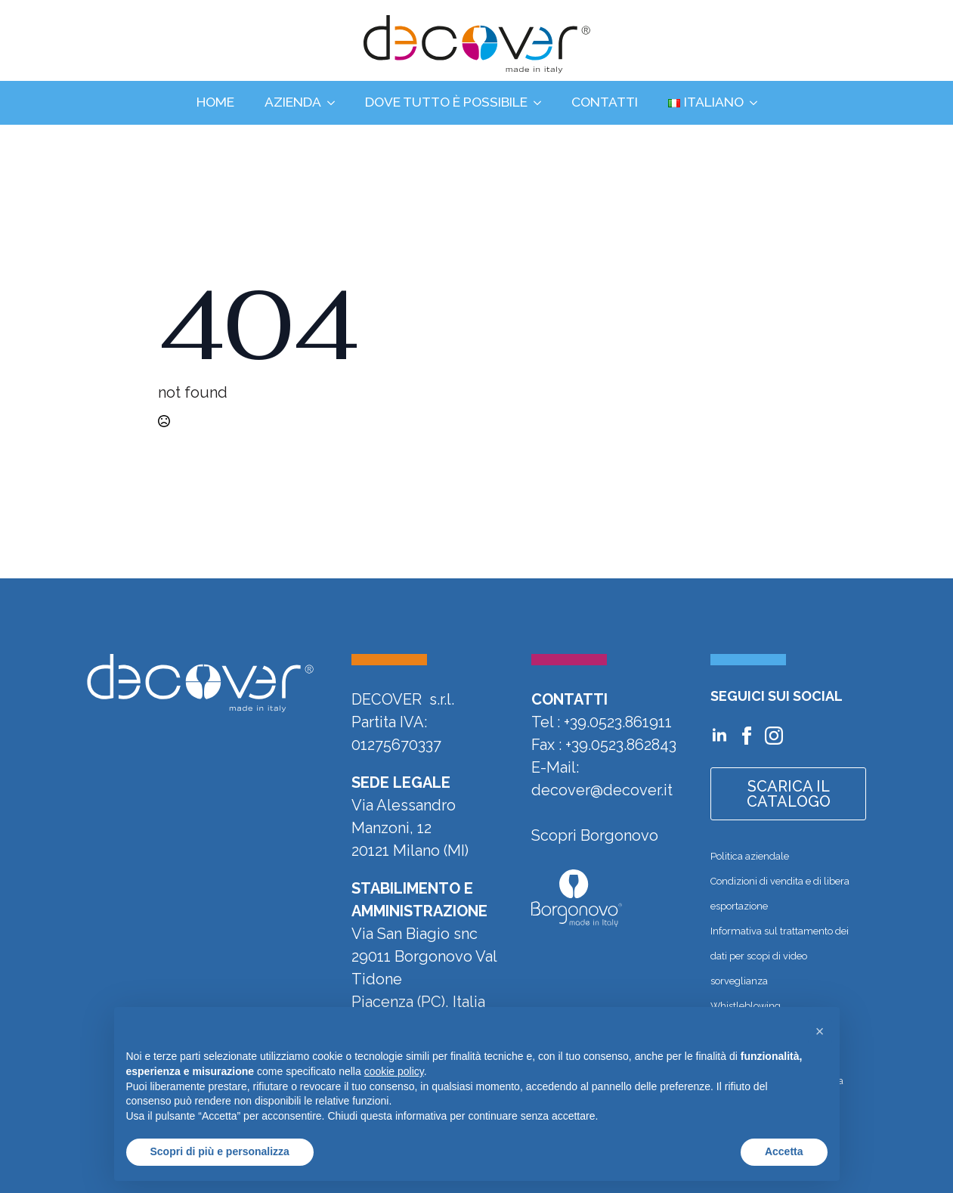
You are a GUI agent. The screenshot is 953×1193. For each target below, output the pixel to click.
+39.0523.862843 (620, 745)
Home (215, 102)
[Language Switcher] (758, 103)
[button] (820, 1031)
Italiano (706, 102)
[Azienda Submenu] (335, 103)
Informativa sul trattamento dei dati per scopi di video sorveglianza (779, 956)
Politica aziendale (749, 856)
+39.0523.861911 (618, 722)
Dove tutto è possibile (446, 102)
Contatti (604, 102)
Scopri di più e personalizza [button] (219, 1151)
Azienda (293, 102)
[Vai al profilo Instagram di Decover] (774, 736)
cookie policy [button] (394, 1071)
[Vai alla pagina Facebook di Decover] (747, 736)
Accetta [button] (784, 1151)
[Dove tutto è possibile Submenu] (542, 103)
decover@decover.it (602, 790)
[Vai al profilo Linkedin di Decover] (719, 736)
